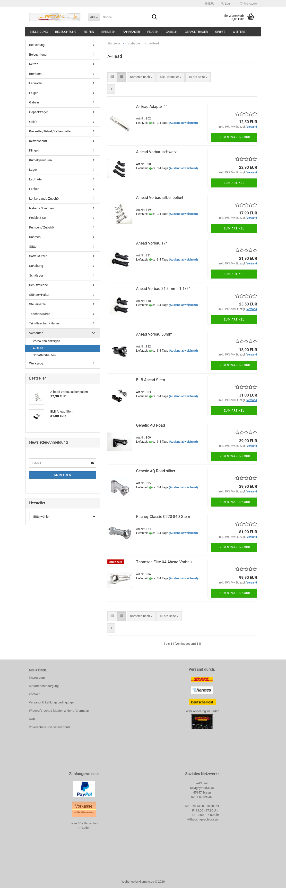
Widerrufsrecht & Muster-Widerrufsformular (59, 710)
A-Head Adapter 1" (151, 106)
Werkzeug (36, 363)
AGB (32, 719)
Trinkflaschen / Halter (44, 323)
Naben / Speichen (41, 208)
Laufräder (36, 179)
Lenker (34, 189)
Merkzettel (248, 3)
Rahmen (35, 237)
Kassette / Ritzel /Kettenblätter (50, 131)
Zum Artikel (234, 183)
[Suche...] (94, 17)
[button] (209, 3)
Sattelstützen (38, 256)
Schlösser (36, 275)
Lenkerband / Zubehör (44, 198)
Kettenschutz (38, 141)
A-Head (38, 348)
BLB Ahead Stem (150, 380)
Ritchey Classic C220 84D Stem (163, 516)
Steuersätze (37, 304)
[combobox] (141, 77)
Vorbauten (36, 333)
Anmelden (62, 475)
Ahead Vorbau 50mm (154, 334)
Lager (33, 169)
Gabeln (171, 32)
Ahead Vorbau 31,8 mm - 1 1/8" (163, 288)
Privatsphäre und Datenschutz (49, 727)
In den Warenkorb (234, 137)
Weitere (239, 32)
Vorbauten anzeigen (46, 341)
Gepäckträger (196, 32)
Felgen (152, 32)
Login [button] (226, 3)
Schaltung (36, 266)
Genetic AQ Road (150, 425)
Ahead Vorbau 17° (151, 243)
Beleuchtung (66, 32)
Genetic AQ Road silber (155, 471)
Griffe (220, 32)
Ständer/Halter (39, 294)
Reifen (89, 32)
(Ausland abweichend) (183, 123)
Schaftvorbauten (44, 355)
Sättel (33, 246)
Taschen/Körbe (39, 314)
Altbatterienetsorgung (44, 686)
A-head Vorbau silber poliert (159, 197)
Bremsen (108, 32)
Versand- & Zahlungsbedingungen (52, 702)
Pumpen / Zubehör (42, 227)
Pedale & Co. (37, 218)
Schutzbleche (38, 285)
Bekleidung (38, 32)
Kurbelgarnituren (40, 160)
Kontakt (34, 694)
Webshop (128, 881)
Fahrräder (131, 32)
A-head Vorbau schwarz (156, 152)
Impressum (37, 677)
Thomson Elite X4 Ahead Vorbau (164, 562)
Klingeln (34, 150)
